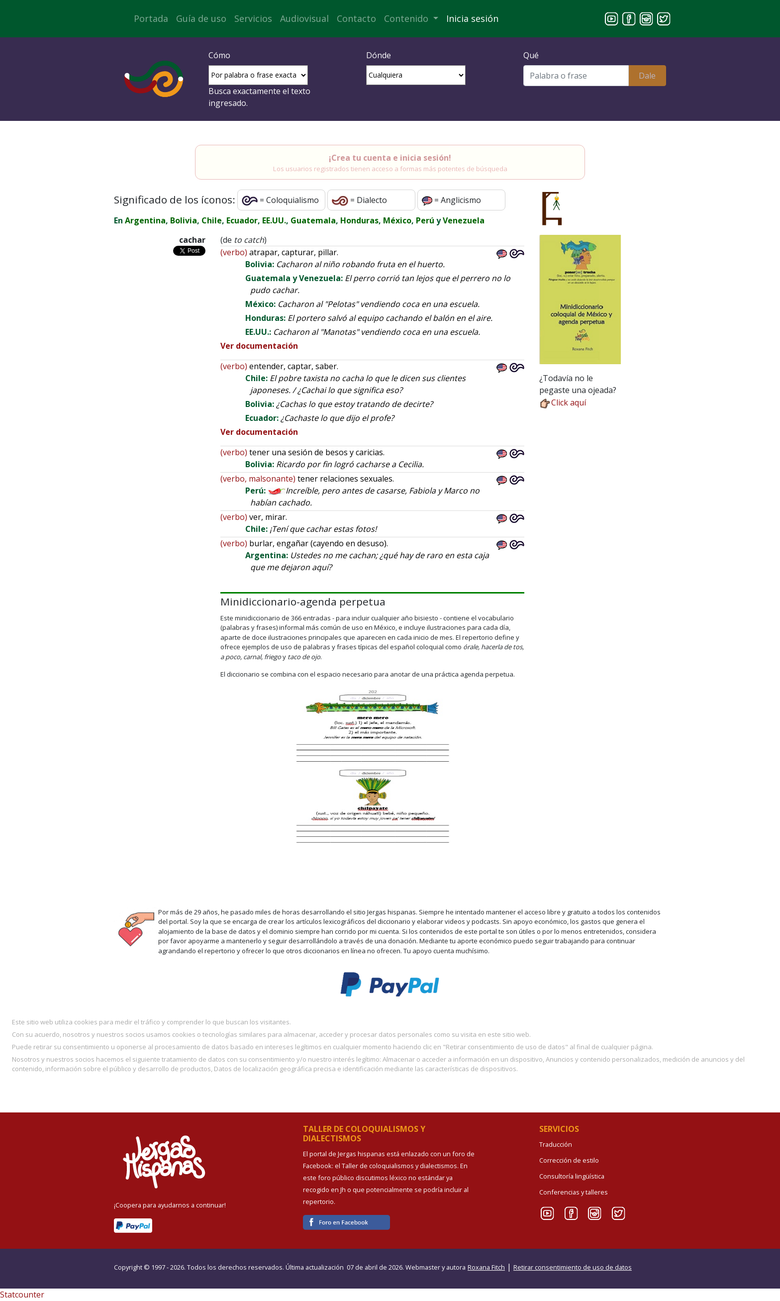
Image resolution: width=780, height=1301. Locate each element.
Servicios (253, 18)
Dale (647, 75)
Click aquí (562, 402)
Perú (425, 220)
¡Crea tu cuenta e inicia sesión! (390, 157)
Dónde (378, 55)
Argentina (145, 220)
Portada (151, 18)
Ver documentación (259, 345)
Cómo (219, 55)
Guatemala (313, 220)
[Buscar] (575, 75)
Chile (211, 220)
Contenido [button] (407, 18)
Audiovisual (304, 18)
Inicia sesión (472, 18)
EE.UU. (274, 220)
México (397, 220)
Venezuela (464, 220)
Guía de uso (201, 18)
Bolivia (183, 220)
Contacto (356, 18)
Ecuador (242, 220)
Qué (531, 55)
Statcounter (22, 1294)
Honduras (359, 220)
